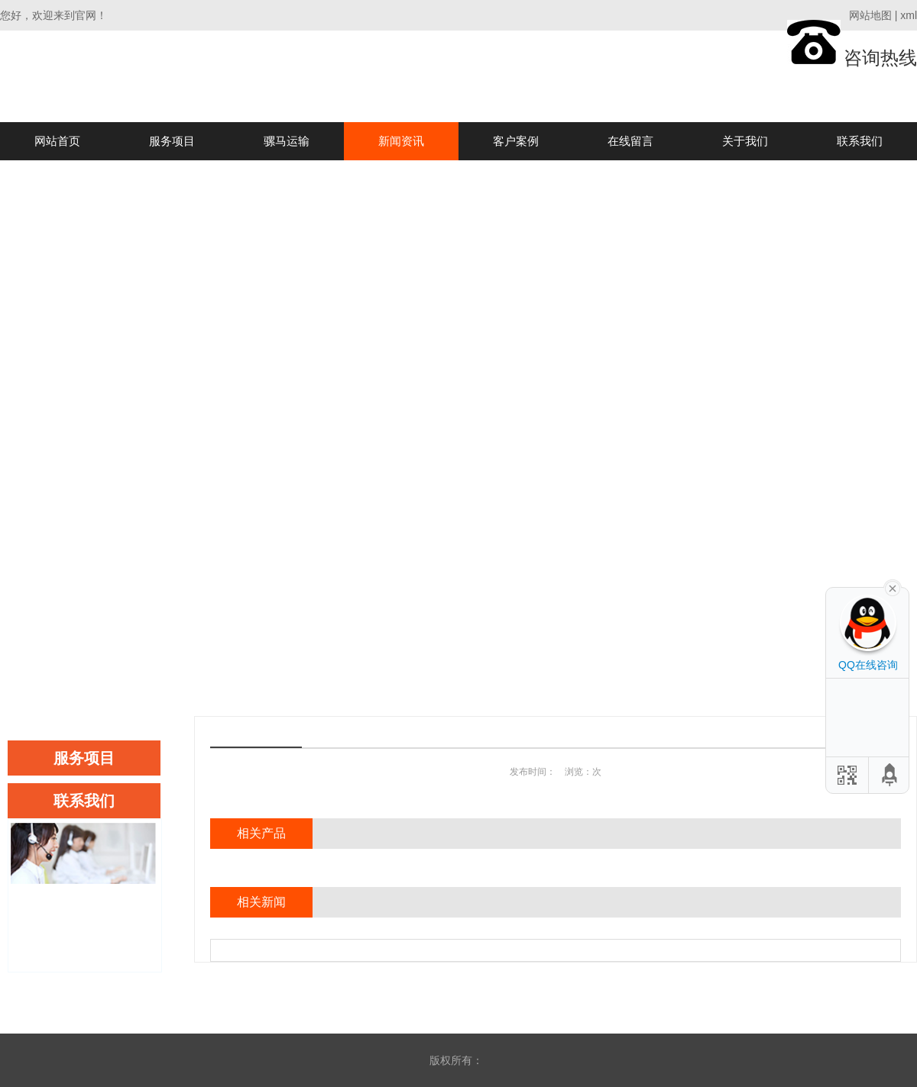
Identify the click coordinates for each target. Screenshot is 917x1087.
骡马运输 (286, 140)
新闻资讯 (401, 140)
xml (908, 15)
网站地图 (870, 15)
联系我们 (860, 140)
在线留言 (630, 140)
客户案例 (516, 140)
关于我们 (745, 140)
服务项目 (172, 140)
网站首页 (57, 140)
